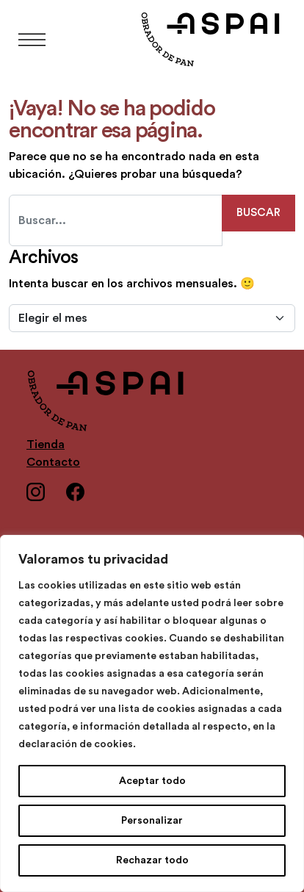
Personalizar (152, 821)
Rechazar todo (152, 860)
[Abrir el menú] (32, 40)
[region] (152, 713)
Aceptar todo (152, 781)
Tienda (45, 444)
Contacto (53, 462)
